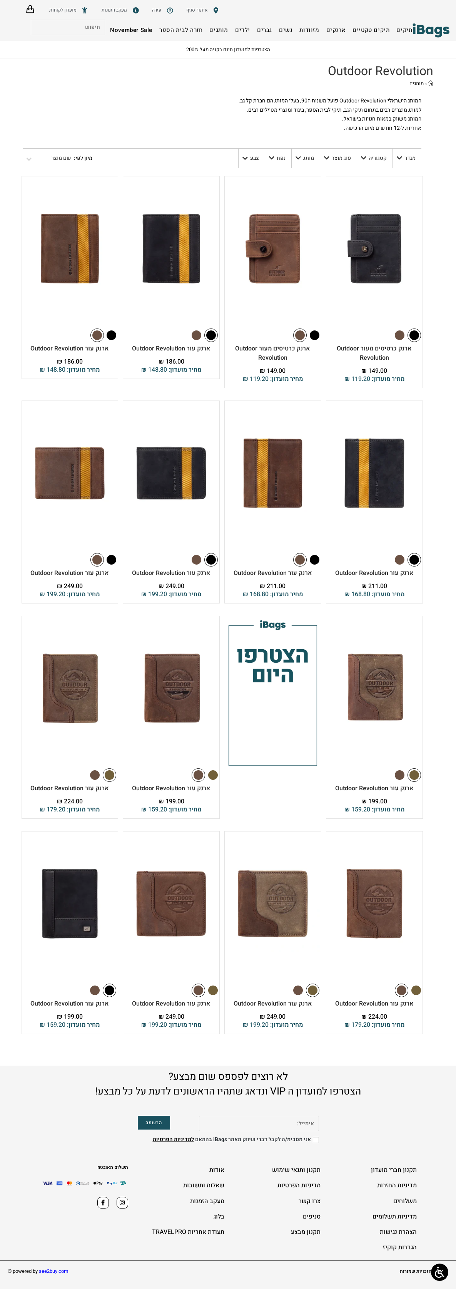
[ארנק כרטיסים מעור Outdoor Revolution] (374, 249)
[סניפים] (203, 10)
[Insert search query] (68, 27)
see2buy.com (53, 1271)
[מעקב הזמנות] (121, 10)
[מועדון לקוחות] (69, 10)
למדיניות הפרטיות (173, 1139)
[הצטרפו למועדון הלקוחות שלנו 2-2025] (272, 717)
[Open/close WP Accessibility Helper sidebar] (439, 1272)
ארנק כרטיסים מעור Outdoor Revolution (374, 353)
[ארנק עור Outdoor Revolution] (171, 249)
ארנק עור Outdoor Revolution (171, 348)
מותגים (416, 83)
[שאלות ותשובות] (163, 10)
